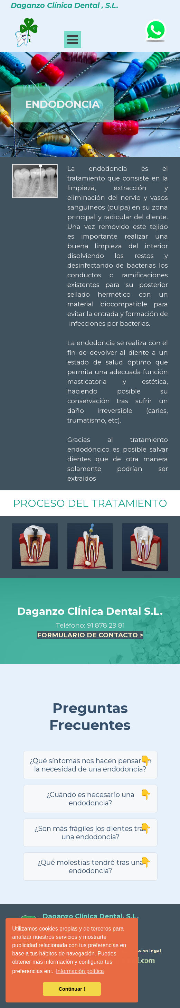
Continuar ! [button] (72, 989)
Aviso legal (148, 950)
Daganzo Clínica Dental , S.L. (64, 5)
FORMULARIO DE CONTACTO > (90, 635)
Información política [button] (80, 971)
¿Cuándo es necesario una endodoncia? (90, 798)
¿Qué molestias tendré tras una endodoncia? (90, 866)
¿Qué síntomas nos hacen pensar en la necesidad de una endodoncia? (90, 765)
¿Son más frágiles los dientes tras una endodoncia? (90, 832)
